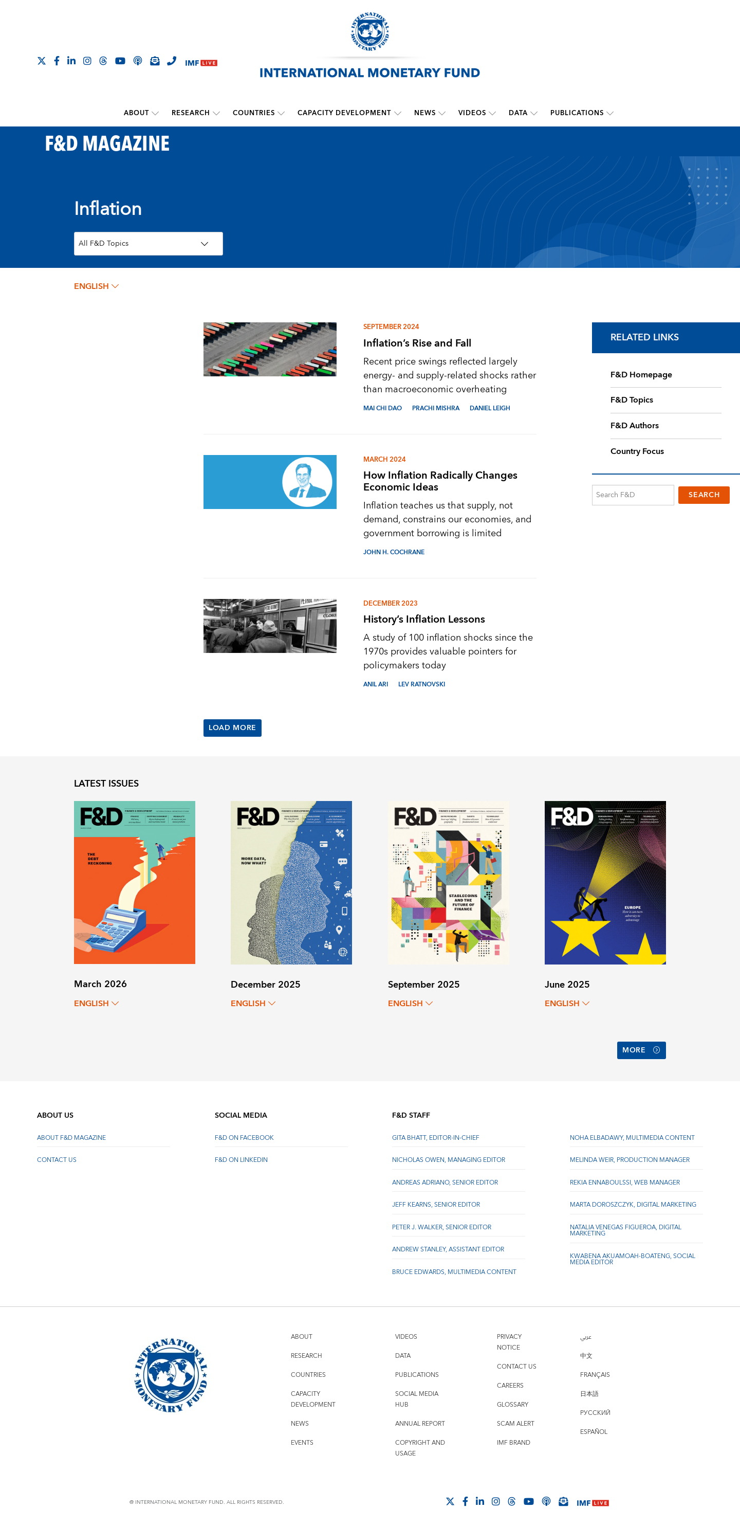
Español (593, 1429)
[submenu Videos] (492, 113)
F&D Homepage (641, 374)
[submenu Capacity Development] (398, 113)
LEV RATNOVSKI (421, 684)
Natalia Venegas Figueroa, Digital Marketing (625, 1228)
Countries (254, 113)
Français (595, 1372)
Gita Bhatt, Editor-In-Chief (435, 1135)
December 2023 (390, 603)
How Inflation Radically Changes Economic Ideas (440, 481)
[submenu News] (442, 113)
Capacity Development (345, 113)
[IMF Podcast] (137, 60)
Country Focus (637, 451)
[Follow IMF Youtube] (120, 60)
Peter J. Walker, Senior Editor (441, 1225)
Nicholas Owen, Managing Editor (448, 1157)
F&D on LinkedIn (241, 1157)
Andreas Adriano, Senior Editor (445, 1180)
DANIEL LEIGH (490, 408)
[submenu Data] (534, 113)
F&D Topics (631, 400)
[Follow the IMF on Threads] (103, 60)
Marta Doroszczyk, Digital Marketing (633, 1202)
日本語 (589, 1391)
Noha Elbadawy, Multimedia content (632, 1135)
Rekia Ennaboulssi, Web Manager (625, 1180)
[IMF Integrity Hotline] (171, 60)
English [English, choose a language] (96, 286)
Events (302, 1440)
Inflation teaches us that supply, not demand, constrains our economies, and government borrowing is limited (447, 519)
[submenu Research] (217, 113)
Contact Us (57, 1157)
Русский (595, 1410)
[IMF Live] (201, 61)
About (137, 113)
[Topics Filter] (149, 243)
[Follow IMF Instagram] (87, 60)
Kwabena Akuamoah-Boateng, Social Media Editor (632, 1256)
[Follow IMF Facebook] (57, 60)
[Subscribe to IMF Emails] (154, 60)
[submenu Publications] (610, 113)
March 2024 (384, 459)
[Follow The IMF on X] (41, 60)
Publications (577, 113)
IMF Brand (513, 1440)
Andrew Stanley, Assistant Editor (448, 1247)
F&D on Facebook (244, 1135)
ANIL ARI (375, 684)
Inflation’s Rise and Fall (417, 343)
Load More (232, 728)
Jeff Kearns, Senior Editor (436, 1202)
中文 (586, 1353)
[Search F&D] (633, 494)
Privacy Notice (509, 1340)
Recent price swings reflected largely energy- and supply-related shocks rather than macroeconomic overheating (449, 375)
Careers (510, 1383)
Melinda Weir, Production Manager (630, 1157)
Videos (472, 113)
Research (191, 113)
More (641, 1049)
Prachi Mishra (435, 408)
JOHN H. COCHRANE (393, 552)
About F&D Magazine (71, 1135)
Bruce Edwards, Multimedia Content (454, 1269)
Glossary (512, 1402)
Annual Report (420, 1421)
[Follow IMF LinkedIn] (71, 60)
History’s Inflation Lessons (424, 619)
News (425, 113)
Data (518, 113)
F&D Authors (634, 426)
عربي (585, 1334)
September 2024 (391, 327)
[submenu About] (156, 113)
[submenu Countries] (281, 113)
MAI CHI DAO (382, 408)
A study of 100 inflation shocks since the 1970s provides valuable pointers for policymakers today (448, 652)
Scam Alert (515, 1421)
